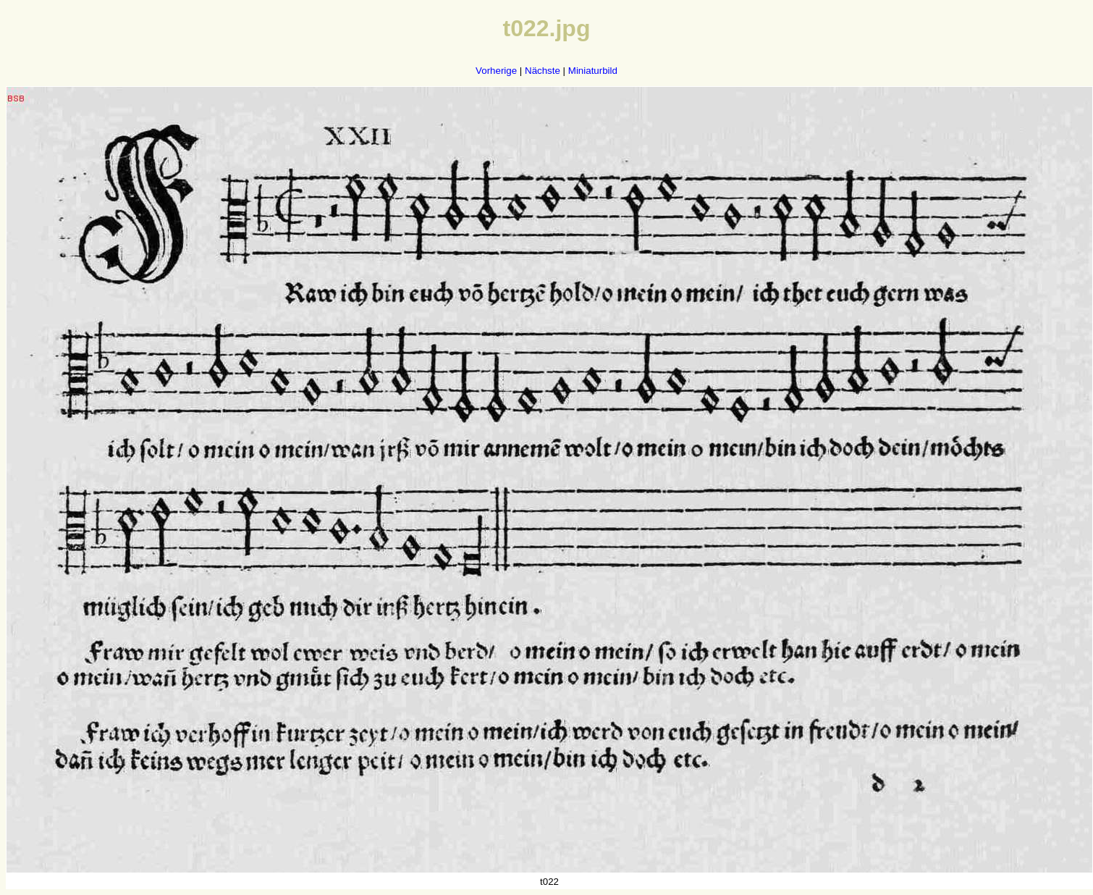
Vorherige (496, 70)
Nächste (542, 70)
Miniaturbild (592, 70)
